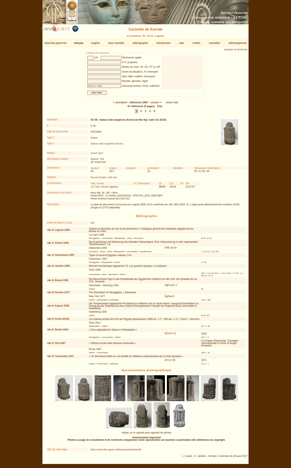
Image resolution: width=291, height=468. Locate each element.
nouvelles (214, 43)
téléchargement (238, 43)
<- (120, 104)
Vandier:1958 (62, 267)
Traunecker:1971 (64, 357)
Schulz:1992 (62, 244)
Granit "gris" (97, 154)
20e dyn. (113, 179)
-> (156, 104)
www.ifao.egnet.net (55, 43)
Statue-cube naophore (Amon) (107, 145)
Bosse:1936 (61, 281)
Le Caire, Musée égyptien (104, 188)
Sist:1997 (60, 344)
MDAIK (168, 335)
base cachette (116, 43)
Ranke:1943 (61, 331)
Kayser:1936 (62, 307)
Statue (94, 139)
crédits (196, 43)
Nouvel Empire (98, 179)
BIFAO (168, 361)
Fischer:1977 (62, 294)
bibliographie (140, 43)
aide (181, 43)
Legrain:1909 (62, 231)
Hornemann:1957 (64, 256)
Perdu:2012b (62, 320)
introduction (163, 43)
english (95, 43)
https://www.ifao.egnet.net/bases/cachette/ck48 (116, 451)
